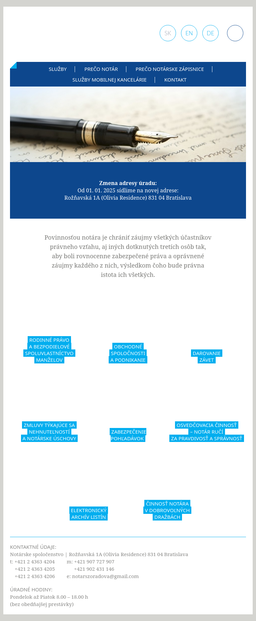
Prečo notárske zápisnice (170, 69)
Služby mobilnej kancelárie (109, 79)
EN (189, 33)
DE (210, 33)
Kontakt (175, 79)
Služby (58, 69)
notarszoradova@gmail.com (105, 576)
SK (168, 33)
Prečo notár (101, 69)
